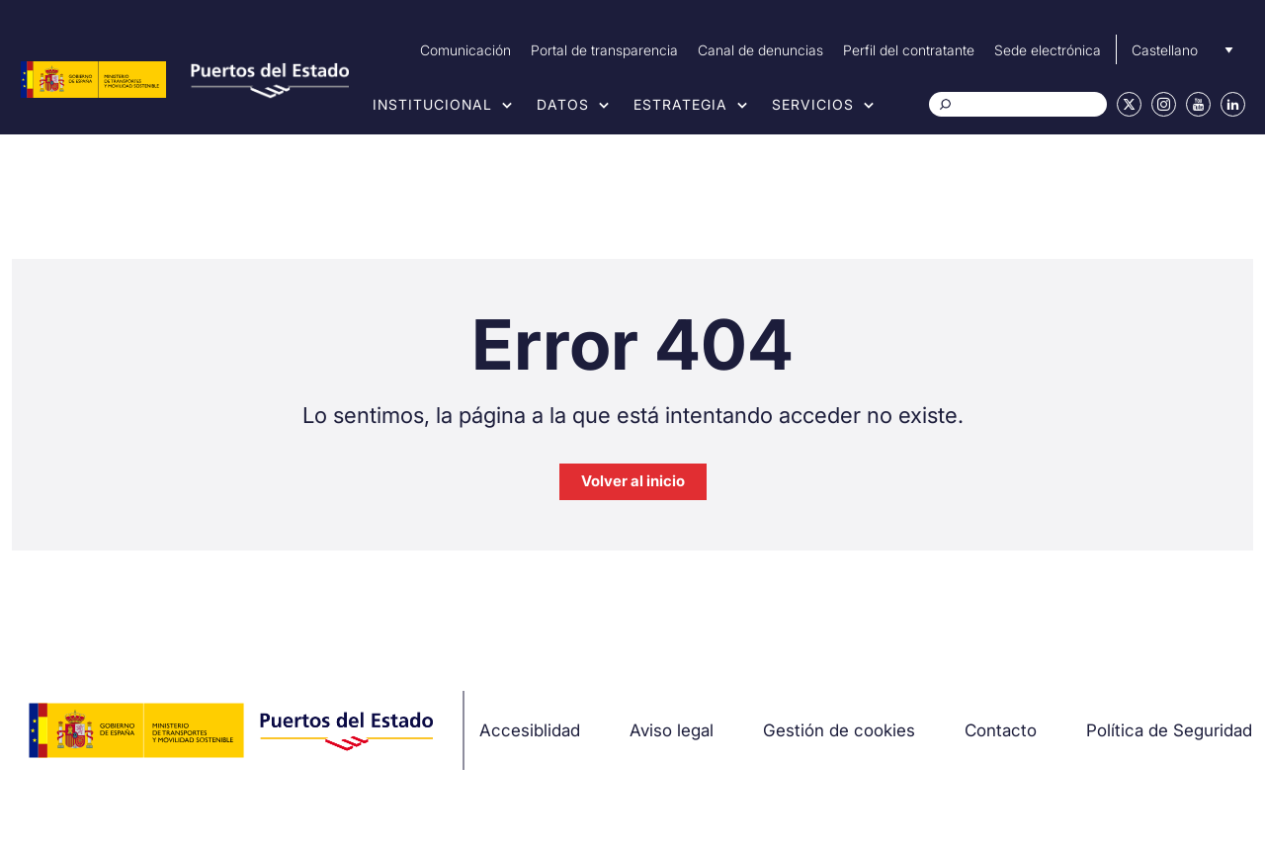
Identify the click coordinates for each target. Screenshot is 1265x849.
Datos (563, 104)
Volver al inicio (633, 480)
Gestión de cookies (839, 730)
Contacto (1001, 730)
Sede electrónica (1047, 50)
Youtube (1198, 104)
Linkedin (1233, 104)
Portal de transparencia (604, 50)
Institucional (432, 104)
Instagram (1163, 104)
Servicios (813, 104)
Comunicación (465, 50)
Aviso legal (672, 730)
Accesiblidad (529, 730)
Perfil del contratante (908, 50)
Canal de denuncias (760, 50)
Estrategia (680, 104)
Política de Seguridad (1169, 730)
